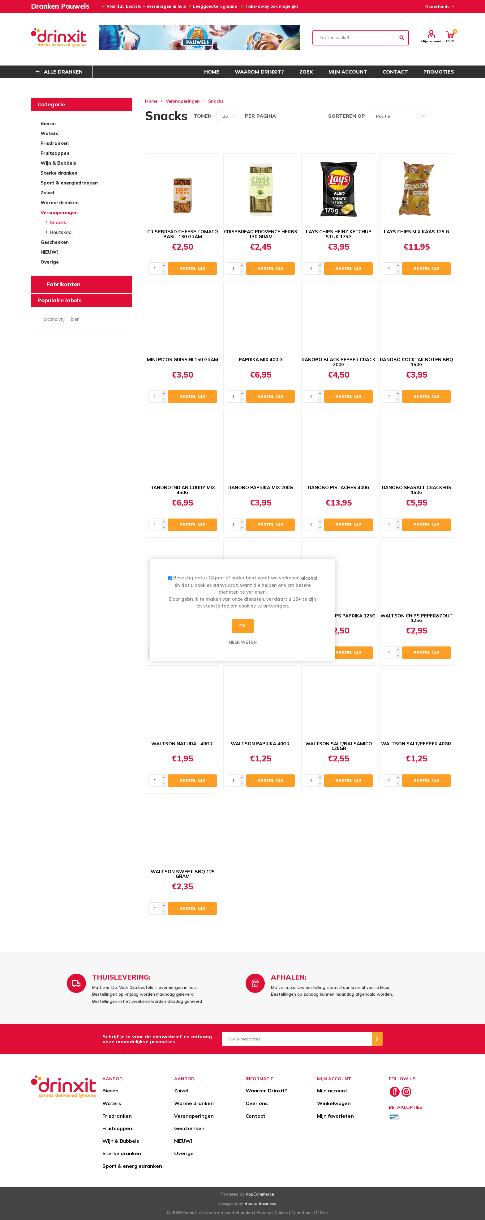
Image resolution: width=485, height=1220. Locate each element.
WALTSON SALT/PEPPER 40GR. (416, 743)
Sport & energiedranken (69, 183)
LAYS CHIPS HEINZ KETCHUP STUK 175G (338, 234)
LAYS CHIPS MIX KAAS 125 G (416, 231)
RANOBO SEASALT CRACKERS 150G (416, 490)
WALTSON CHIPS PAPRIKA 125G (339, 615)
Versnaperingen (59, 212)
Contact (255, 1116)
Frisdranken (55, 143)
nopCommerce (260, 1194)
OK (242, 625)
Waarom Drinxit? (266, 1090)
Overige (50, 262)
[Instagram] (406, 1092)
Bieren (48, 123)
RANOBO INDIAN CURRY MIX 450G (182, 490)
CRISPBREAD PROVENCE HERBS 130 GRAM (260, 234)
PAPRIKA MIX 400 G (261, 359)
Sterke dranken (59, 173)
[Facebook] (395, 1092)
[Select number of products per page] (228, 116)
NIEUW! (49, 252)
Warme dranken (60, 202)
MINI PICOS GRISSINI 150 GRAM (182, 359)
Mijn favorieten (335, 1116)
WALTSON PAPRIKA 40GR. (261, 743)
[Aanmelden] (297, 1039)
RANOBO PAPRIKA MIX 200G (260, 487)
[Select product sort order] (400, 116)
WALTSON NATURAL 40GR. (182, 743)
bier (75, 319)
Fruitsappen (55, 153)
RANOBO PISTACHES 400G (338, 487)
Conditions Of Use (309, 1212)
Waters (49, 133)
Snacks (58, 222)
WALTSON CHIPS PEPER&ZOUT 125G (416, 618)
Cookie (281, 1212)
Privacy (263, 1212)
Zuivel (47, 193)
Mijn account (431, 41)
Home (151, 101)
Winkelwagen (334, 1103)
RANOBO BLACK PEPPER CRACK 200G (339, 362)
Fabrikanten (63, 284)
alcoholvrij (54, 319)
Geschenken (55, 242)
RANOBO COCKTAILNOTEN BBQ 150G (416, 362)
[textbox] (360, 37)
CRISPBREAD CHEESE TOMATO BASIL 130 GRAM (182, 234)
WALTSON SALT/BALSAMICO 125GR (338, 746)
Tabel (437, 116)
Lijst (449, 116)
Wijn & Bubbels (58, 163)
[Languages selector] (439, 6)
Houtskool (61, 232)
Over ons (257, 1103)
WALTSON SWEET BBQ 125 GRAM (183, 874)
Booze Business (260, 1203)
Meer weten (243, 642)
